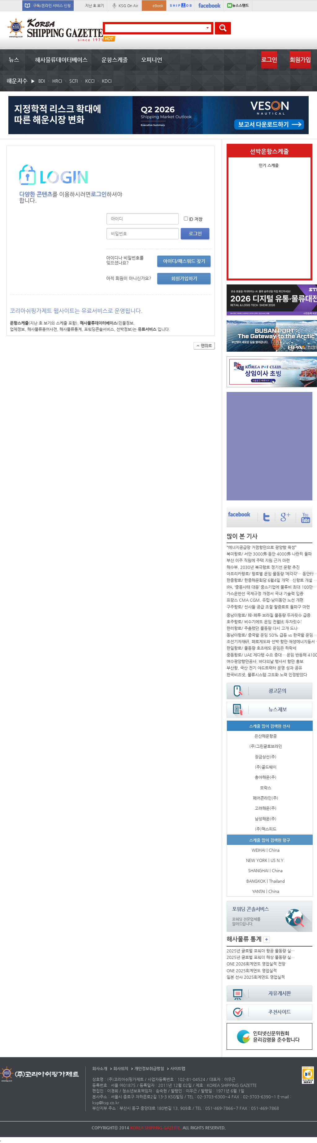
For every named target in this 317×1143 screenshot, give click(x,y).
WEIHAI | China (266, 850)
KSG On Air (128, 5)
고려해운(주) (265, 808)
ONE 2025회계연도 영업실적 (252, 970)
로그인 (269, 59)
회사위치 (120, 1068)
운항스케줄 (115, 59)
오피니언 (151, 59)
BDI (41, 80)
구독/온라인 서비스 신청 (52, 5)
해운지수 (17, 80)
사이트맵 (177, 1068)
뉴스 (14, 59)
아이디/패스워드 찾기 (184, 261)
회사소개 (99, 1068)
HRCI (57, 80)
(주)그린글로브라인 (265, 746)
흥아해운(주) (265, 777)
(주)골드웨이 (265, 767)
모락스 (265, 788)
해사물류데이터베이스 (61, 59)
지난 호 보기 (94, 5)
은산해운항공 (265, 736)
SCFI (73, 80)
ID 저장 (195, 219)
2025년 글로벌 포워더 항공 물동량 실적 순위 (261, 950)
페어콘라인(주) (265, 798)
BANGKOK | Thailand (265, 881)
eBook (158, 5)
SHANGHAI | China (265, 870)
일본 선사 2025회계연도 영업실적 (256, 977)
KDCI (106, 80)
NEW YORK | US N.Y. (265, 860)
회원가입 (300, 59)
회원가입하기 (184, 278)
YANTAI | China (265, 891)
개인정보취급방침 (149, 1068)
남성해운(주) (265, 819)
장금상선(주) (265, 757)
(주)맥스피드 (265, 829)
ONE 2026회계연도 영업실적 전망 (256, 963)
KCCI (89, 80)
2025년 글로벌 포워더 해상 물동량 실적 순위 (261, 957)
